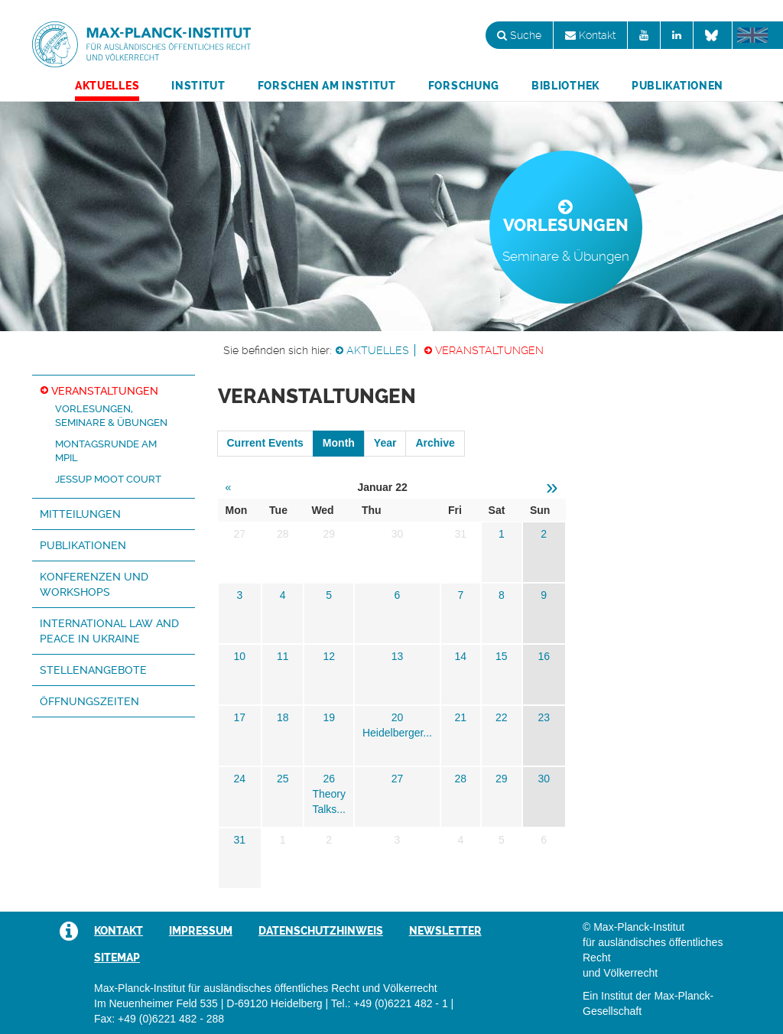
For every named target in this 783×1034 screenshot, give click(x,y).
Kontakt (590, 35)
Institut (198, 86)
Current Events (265, 443)
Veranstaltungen (489, 350)
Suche (519, 35)
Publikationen (677, 86)
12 (329, 656)
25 (283, 778)
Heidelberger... (397, 733)
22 (501, 717)
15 (501, 656)
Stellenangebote (93, 670)
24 (239, 778)
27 (398, 778)
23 (544, 717)
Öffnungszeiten (89, 701)
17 (239, 717)
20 (398, 717)
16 (544, 656)
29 (501, 778)
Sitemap (117, 957)
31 (239, 840)
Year (385, 443)
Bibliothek (565, 86)
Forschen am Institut (327, 86)
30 (544, 778)
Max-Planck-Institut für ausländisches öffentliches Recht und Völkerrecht (141, 44)
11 (283, 656)
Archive (434, 443)
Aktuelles (107, 86)
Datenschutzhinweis (320, 931)
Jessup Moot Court (108, 479)
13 (398, 656)
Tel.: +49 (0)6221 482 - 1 (389, 1003)
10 (239, 656)
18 (283, 717)
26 (329, 778)
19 (329, 717)
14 (461, 656)
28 (461, 778)
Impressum (200, 931)
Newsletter (445, 931)
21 (461, 717)
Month (339, 443)
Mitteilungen (80, 514)
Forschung (463, 86)
